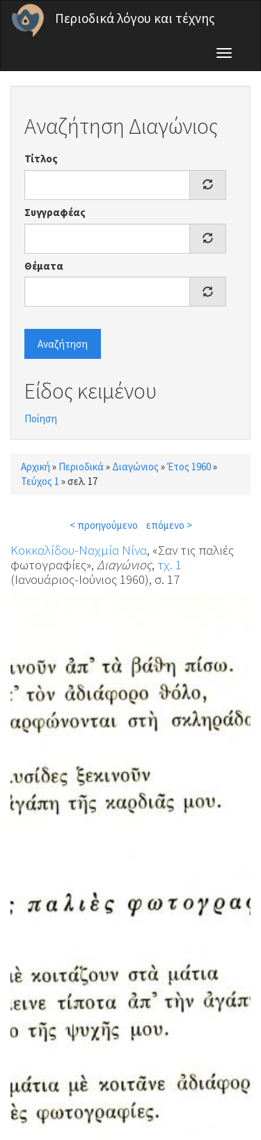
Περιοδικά (81, 466)
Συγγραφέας (55, 212)
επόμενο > (169, 525)
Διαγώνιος (135, 466)
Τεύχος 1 (40, 481)
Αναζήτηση (63, 344)
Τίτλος (41, 158)
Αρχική (35, 466)
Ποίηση (40, 418)
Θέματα (43, 265)
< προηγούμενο (104, 525)
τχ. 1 (169, 564)
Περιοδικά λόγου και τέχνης (135, 18)
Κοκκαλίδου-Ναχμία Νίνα (78, 549)
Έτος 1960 (189, 466)
